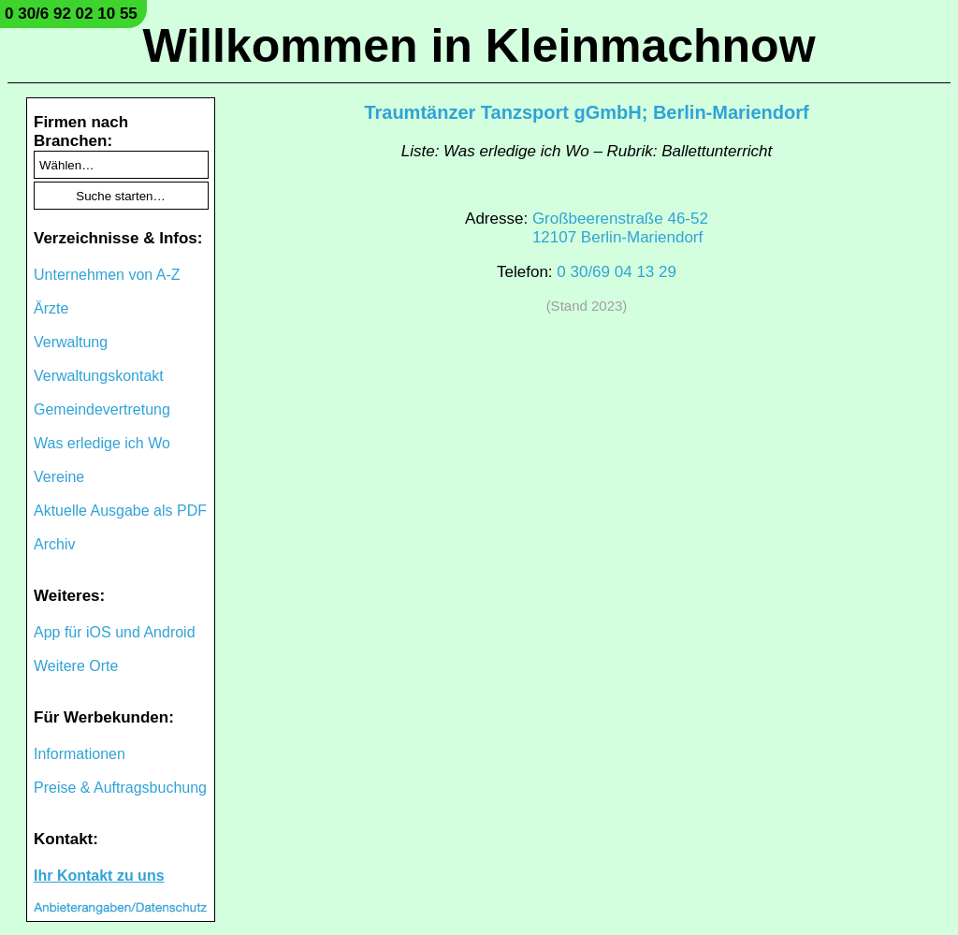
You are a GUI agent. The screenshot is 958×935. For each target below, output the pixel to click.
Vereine (59, 477)
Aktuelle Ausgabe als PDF (120, 511)
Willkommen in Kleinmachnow (478, 46)
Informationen (79, 754)
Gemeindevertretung (102, 409)
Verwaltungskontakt (99, 376)
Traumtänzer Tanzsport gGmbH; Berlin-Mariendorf (586, 112)
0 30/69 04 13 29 (616, 272)
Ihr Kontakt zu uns (99, 876)
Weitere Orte (76, 666)
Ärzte (51, 308)
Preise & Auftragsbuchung (120, 788)
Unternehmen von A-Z (107, 275)
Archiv (54, 544)
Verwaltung (71, 342)
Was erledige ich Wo (102, 443)
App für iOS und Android (115, 632)
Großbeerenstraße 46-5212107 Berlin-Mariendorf (620, 228)
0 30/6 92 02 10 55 (71, 13)
